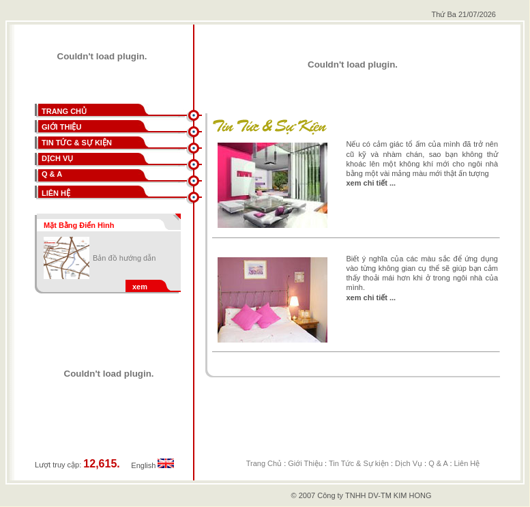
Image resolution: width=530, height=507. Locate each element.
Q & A (438, 463)
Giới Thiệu (305, 463)
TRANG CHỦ (64, 111)
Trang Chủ (264, 463)
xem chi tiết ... (371, 183)
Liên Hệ (467, 463)
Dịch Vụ (408, 463)
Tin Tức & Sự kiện (359, 463)
